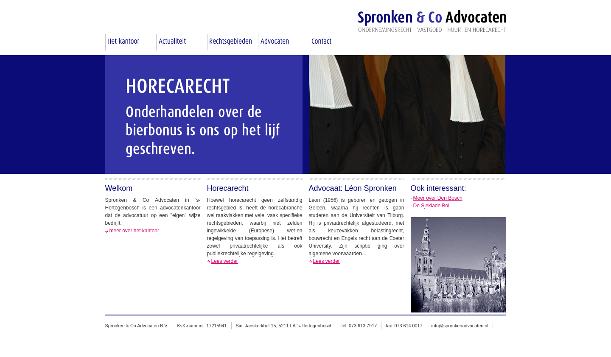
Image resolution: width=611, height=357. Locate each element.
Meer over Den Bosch (437, 198)
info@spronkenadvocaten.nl (460, 325)
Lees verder (224, 261)
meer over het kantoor (134, 231)
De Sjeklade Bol (431, 206)
